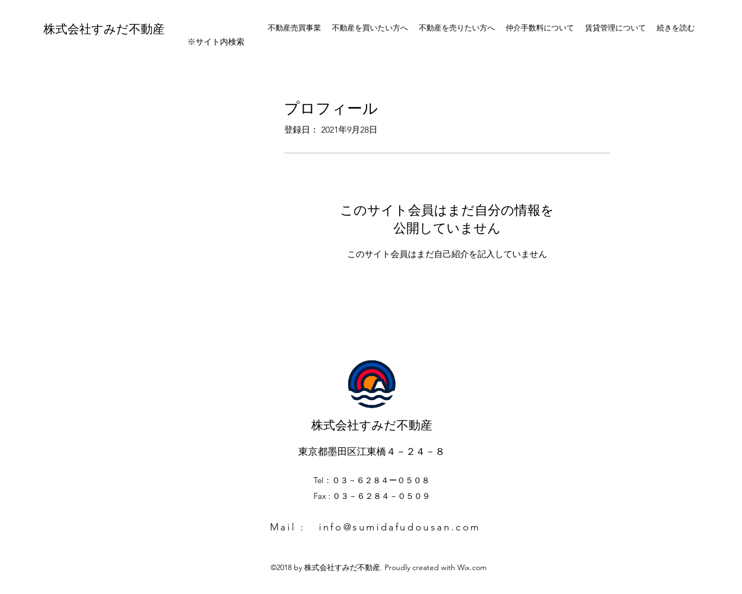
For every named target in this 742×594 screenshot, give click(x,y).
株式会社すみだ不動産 (104, 27)
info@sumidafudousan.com (400, 527)
